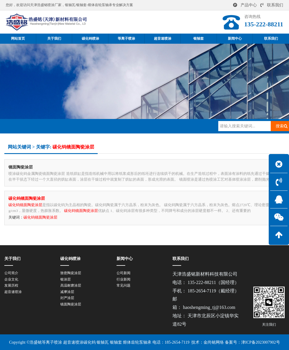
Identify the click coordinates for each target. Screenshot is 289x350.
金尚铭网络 (213, 342)
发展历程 (11, 285)
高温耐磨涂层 (70, 285)
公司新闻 (123, 273)
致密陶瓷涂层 (70, 273)
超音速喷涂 (13, 292)
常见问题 (123, 285)
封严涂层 (67, 298)
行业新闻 (123, 279)
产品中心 (245, 5)
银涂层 (65, 279)
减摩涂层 (67, 292)
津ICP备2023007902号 (260, 342)
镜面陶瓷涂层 (70, 304)
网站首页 (36, 126)
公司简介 (11, 273)
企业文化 (11, 279)
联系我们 (271, 5)
